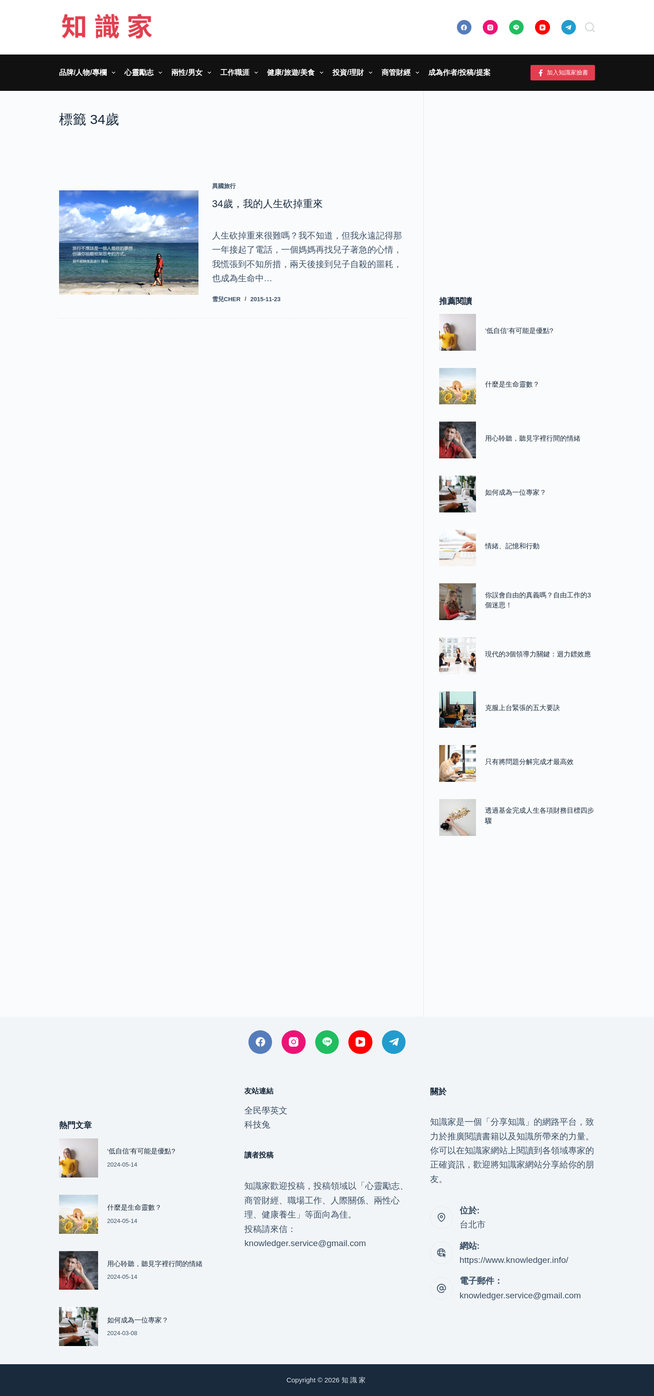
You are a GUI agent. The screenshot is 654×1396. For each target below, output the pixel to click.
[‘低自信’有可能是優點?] (457, 332)
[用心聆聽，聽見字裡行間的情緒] (457, 440)
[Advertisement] (517, 179)
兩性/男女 (193, 72)
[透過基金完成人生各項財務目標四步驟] (457, 817)
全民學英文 (265, 1110)
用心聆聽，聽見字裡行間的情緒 (532, 438)
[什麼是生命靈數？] (457, 386)
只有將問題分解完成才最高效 (529, 761)
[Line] (516, 27)
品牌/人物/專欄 (89, 72)
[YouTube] (542, 27)
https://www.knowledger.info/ (514, 1260)
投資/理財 (354, 72)
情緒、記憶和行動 (512, 546)
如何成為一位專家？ (515, 492)
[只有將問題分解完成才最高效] (457, 763)
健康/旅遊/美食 (297, 72)
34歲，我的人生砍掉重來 (267, 203)
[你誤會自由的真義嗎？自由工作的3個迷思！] (457, 601)
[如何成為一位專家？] (457, 494)
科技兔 (257, 1124)
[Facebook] (464, 27)
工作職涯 (241, 72)
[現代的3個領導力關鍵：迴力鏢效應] (457, 655)
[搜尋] (590, 27)
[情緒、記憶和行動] (457, 548)
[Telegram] (568, 27)
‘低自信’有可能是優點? (519, 330)
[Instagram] (490, 27)
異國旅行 (224, 186)
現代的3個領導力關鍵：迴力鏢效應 (538, 654)
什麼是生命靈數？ (512, 384)
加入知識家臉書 (563, 72)
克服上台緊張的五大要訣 (522, 707)
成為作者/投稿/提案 (459, 72)
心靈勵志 (145, 72)
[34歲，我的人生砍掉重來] (128, 242)
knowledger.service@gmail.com (520, 1295)
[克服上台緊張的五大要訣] (457, 709)
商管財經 (402, 72)
